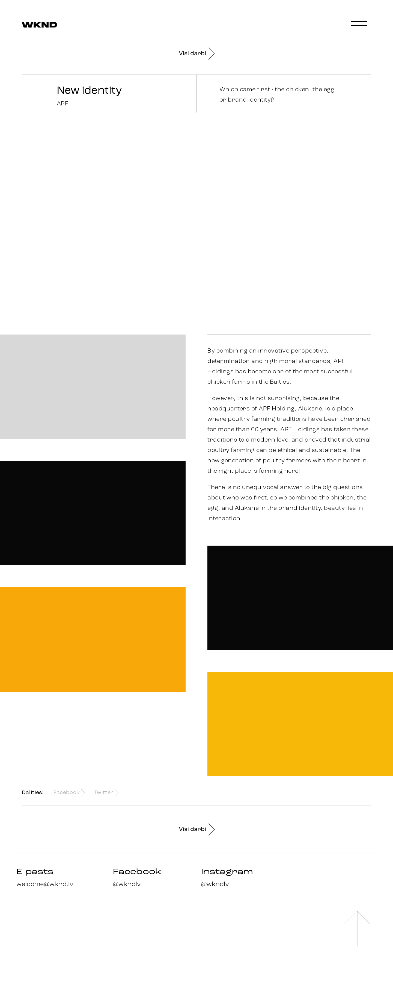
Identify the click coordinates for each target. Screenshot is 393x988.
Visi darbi (196, 53)
